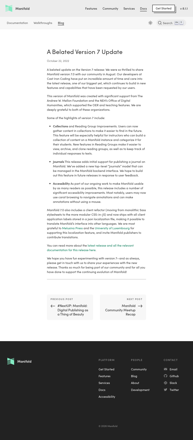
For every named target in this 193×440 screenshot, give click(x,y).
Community (110, 8)
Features (91, 8)
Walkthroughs (43, 23)
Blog (61, 23)
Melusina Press (72, 228)
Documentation (17, 23)
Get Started (164, 8)
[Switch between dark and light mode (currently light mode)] (150, 23)
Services (129, 8)
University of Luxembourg (112, 228)
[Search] (171, 22)
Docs (143, 8)
